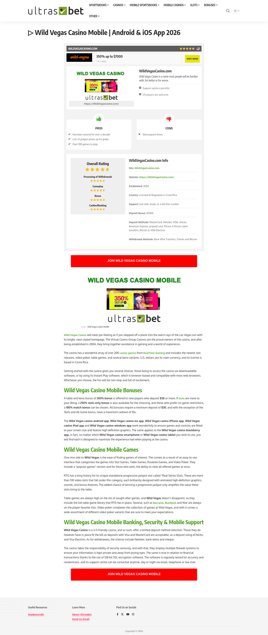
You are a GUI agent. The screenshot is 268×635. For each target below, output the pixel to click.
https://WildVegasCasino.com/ (101, 103)
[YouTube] (128, 614)
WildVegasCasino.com (146, 167)
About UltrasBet (82, 614)
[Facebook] (117, 614)
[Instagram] (133, 614)
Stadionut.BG (36, 614)
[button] (228, 11)
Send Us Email (81, 618)
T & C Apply (101, 61)
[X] (122, 614)
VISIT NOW (192, 58)
